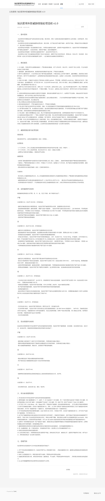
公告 (61, 4)
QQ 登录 (81, 4)
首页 (39, 4)
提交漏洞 (44, 4)
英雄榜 (50, 4)
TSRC (15, 491)
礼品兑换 (56, 4)
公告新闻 (12, 12)
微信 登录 (91, 4)
